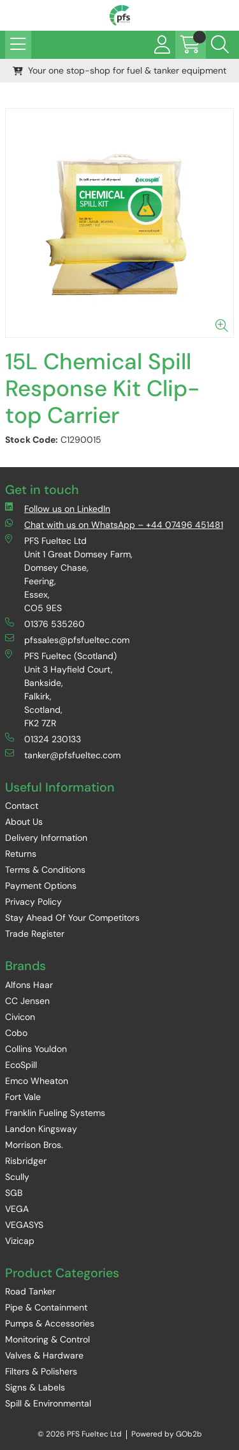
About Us (24, 821)
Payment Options (40, 885)
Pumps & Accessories (49, 1323)
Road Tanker (30, 1291)
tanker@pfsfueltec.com (62, 755)
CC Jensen (27, 1001)
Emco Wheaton (36, 1081)
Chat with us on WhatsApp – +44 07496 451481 (114, 524)
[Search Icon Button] (220, 45)
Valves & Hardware (44, 1355)
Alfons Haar (29, 985)
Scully (17, 1177)
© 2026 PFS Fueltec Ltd (80, 1434)
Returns (20, 853)
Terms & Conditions (45, 869)
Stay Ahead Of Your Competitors (72, 917)
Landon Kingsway (41, 1129)
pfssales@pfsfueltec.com (67, 639)
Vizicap (19, 1241)
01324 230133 (43, 739)
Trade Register (34, 933)
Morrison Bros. (34, 1145)
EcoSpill (21, 1065)
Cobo (16, 1033)
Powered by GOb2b (166, 1434)
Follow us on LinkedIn (57, 508)
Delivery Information (46, 837)
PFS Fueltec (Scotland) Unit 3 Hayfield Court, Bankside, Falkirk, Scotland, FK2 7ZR (61, 689)
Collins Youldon (36, 1049)
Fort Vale (23, 1097)
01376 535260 (45, 623)
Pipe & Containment (46, 1307)
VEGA (17, 1209)
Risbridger (26, 1161)
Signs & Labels (35, 1387)
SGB (13, 1193)
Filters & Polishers (41, 1371)
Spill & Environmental (48, 1403)
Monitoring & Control (47, 1339)
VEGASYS (24, 1225)
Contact (21, 805)
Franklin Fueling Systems (55, 1113)
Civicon (20, 1017)
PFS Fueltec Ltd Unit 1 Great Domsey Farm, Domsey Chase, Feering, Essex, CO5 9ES (69, 574)
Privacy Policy (33, 901)
